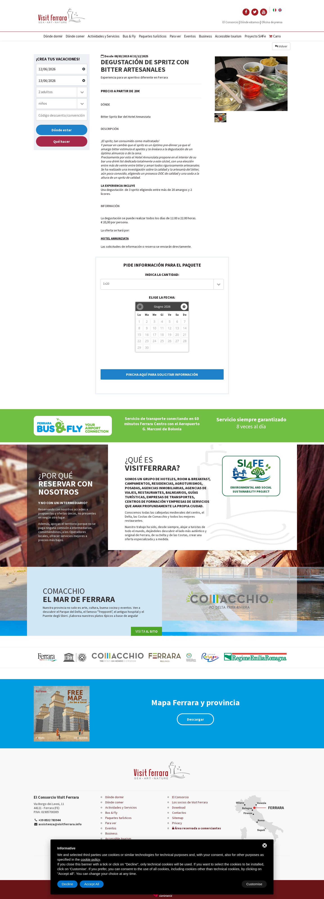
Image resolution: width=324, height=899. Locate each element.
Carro (275, 36)
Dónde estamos (249, 22)
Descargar (195, 719)
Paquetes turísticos (152, 36)
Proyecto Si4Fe (255, 36)
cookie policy (90, 859)
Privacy (177, 823)
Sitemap (177, 818)
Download (178, 807)
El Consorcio (230, 22)
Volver (281, 46)
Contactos (179, 813)
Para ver (175, 36)
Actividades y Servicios (103, 36)
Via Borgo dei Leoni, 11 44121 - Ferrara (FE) (49, 806)
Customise (70, 884)
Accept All (255, 884)
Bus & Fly (129, 36)
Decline (230, 884)
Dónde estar (62, 130)
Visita (146, 631)
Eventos (190, 36)
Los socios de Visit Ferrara (190, 802)
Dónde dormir (53, 36)
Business (205, 36)
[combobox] (61, 92)
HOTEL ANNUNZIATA (115, 238)
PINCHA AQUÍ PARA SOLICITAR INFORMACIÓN (162, 374)
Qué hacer (61, 141)
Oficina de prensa (271, 22)
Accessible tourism (228, 36)
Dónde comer (75, 36)
